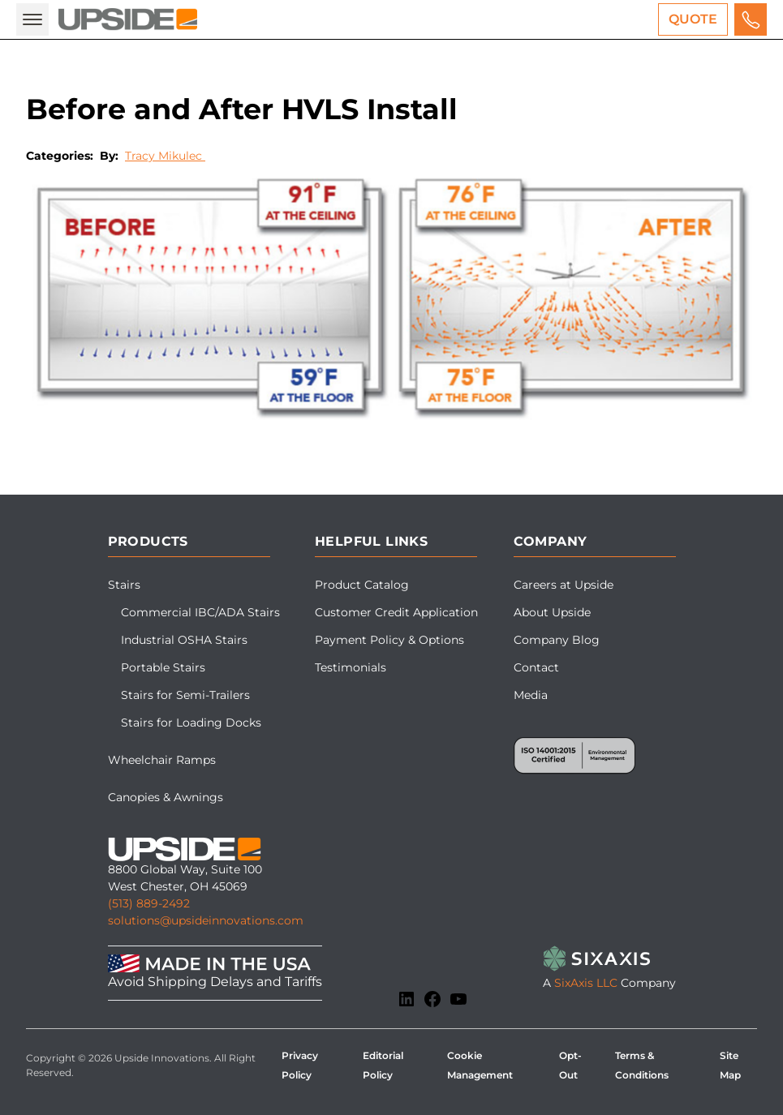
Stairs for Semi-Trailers (185, 695)
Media (531, 695)
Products (148, 541)
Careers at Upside (563, 584)
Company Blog (557, 640)
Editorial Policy (383, 1065)
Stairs (124, 584)
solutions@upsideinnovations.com (205, 920)
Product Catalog (362, 584)
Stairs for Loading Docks (191, 722)
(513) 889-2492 (149, 903)
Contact (536, 667)
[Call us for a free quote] (750, 19)
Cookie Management (480, 1065)
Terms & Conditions (642, 1065)
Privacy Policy (300, 1065)
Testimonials (350, 667)
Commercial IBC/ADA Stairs (200, 612)
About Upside (552, 612)
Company (550, 541)
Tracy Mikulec (165, 155)
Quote (693, 19)
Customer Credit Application (396, 612)
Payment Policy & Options (389, 640)
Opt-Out (570, 1065)
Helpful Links (371, 541)
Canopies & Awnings (165, 797)
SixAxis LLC (585, 983)
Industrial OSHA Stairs (184, 640)
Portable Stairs (163, 667)
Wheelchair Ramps (162, 760)
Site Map (730, 1065)
